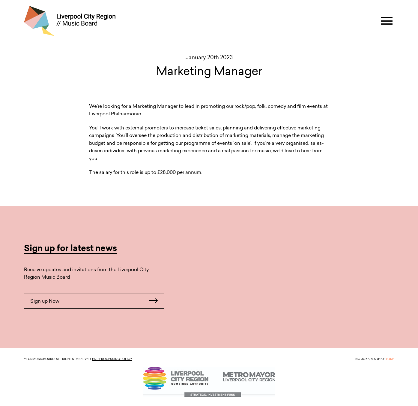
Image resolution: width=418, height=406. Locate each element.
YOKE (389, 359)
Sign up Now (97, 300)
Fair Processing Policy (112, 359)
